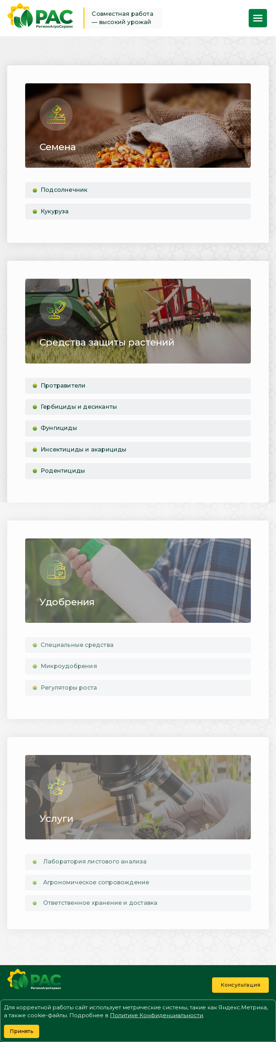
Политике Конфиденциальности (156, 1015)
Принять (21, 1031)
